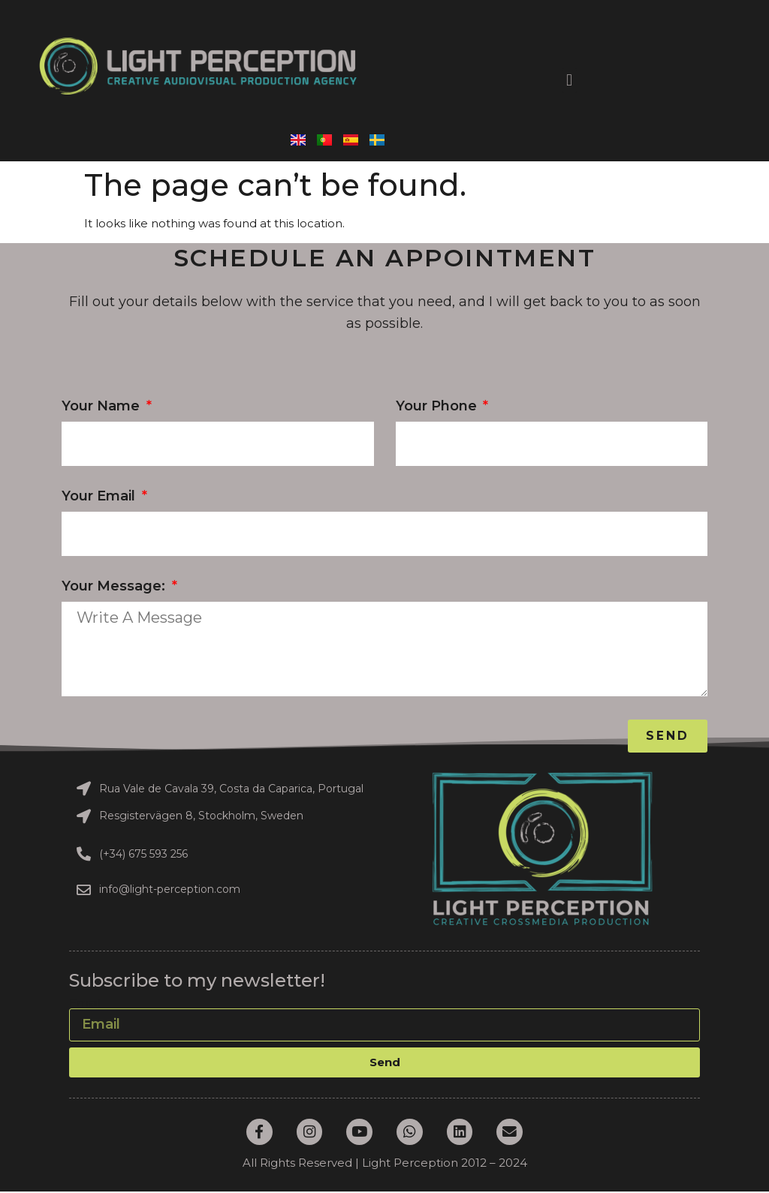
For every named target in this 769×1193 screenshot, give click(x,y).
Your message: (115, 586)
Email (85, 1002)
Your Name (102, 406)
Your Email (100, 496)
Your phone (438, 406)
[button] (569, 80)
